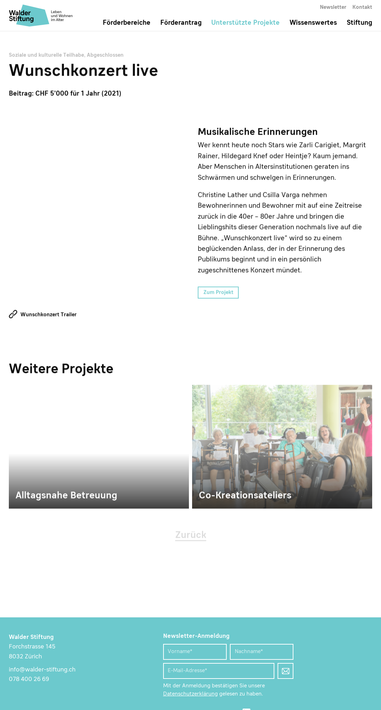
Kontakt (362, 7)
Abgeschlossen (105, 56)
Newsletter (333, 7)
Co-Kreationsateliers (282, 447)
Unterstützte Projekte (245, 23)
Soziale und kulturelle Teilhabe (46, 56)
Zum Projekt (218, 293)
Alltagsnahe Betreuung (99, 447)
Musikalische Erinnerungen (100, 213)
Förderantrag (181, 23)
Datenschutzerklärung (190, 694)
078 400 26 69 (29, 679)
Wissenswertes (313, 23)
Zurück (190, 536)
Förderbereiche (126, 23)
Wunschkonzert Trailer (48, 315)
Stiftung (359, 23)
